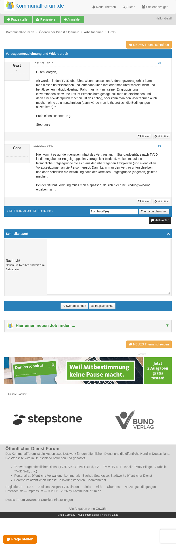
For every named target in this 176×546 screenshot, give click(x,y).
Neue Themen (104, 7)
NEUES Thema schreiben (149, 45)
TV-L (98, 467)
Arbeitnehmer (93, 32)
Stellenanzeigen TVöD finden (58, 487)
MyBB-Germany (66, 514)
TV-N (115, 467)
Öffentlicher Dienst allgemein (59, 32)
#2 (159, 145)
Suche (129, 7)
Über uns (113, 487)
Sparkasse (101, 475)
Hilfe (99, 487)
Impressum (35, 491)
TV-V (106, 467)
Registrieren (46, 19)
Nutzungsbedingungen (140, 487)
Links (87, 487)
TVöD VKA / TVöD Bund (76, 467)
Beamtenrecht (96, 480)
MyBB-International (88, 514)
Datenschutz (14, 491)
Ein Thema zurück (20, 210)
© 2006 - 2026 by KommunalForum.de (74, 491)
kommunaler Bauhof (78, 475)
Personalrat (22, 475)
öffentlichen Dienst (100, 453)
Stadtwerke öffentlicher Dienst (131, 475)
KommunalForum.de (20, 32)
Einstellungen (63, 500)
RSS (30, 487)
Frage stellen (18, 19)
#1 (159, 63)
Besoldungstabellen (71, 480)
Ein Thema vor (42, 210)
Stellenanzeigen (155, 7)
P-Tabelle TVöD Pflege (136, 467)
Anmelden (72, 19)
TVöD (112, 32)
